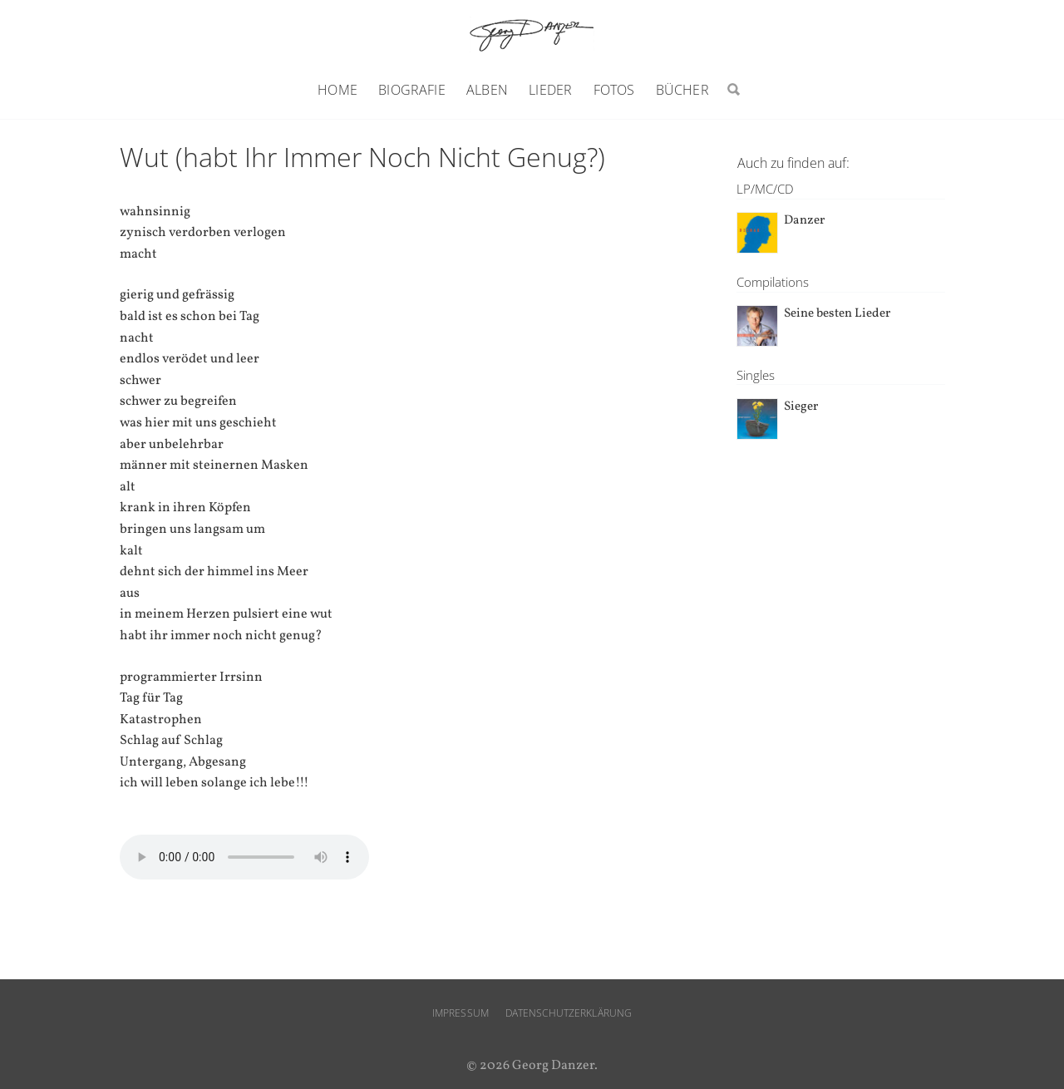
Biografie (411, 90)
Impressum (460, 1013)
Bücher (682, 90)
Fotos (614, 90)
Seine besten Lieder (837, 314)
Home (337, 90)
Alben (487, 90)
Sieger (801, 407)
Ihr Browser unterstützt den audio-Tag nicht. (244, 857)
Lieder (550, 90)
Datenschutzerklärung (568, 1013)
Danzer (804, 220)
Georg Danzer (532, 34)
